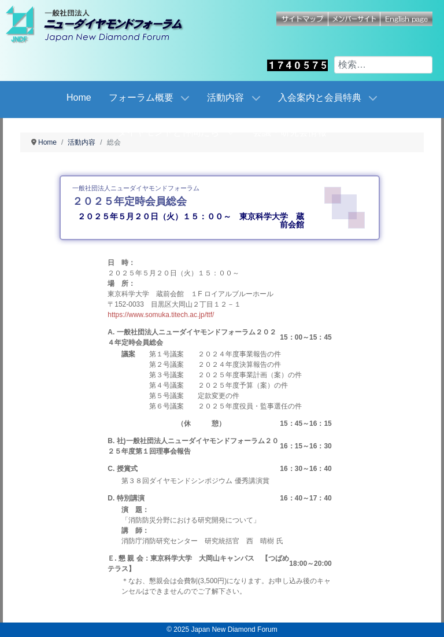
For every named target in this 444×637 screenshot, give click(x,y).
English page (406, 19)
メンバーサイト (354, 19)
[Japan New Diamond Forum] (107, 24)
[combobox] (383, 64)
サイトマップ (302, 19)
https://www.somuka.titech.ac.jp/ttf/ (161, 315)
